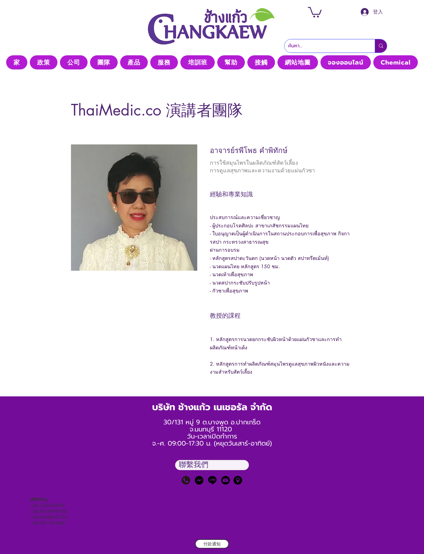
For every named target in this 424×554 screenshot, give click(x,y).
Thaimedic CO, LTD (212, 51)
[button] (315, 12)
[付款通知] (212, 543)
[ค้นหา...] (325, 46)
